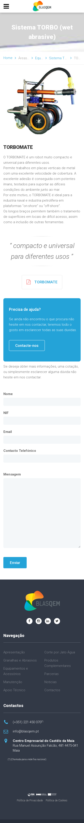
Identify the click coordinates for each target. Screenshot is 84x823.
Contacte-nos (27, 345)
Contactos (52, 690)
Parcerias (51, 674)
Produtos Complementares (57, 663)
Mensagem (12, 474)
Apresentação (14, 652)
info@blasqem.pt (26, 731)
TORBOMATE (42, 282)
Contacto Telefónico (19, 451)
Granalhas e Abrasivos (20, 660)
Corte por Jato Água (59, 652)
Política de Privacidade (30, 800)
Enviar (15, 562)
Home (8, 58)
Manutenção (12, 682)
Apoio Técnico (14, 690)
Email (7, 432)
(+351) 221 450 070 (28, 722)
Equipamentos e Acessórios (15, 671)
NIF (6, 413)
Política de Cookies (56, 800)
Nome (8, 394)
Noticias (50, 682)
